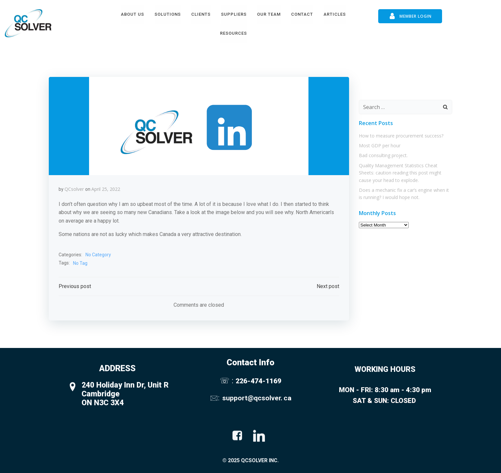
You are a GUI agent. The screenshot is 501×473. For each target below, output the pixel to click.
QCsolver (74, 189)
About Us (132, 14)
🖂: (215, 398)
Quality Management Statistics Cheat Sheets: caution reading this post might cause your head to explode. (400, 172)
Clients (201, 14)
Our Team (269, 14)
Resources (233, 33)
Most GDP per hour (379, 145)
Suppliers (234, 14)
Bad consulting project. (383, 155)
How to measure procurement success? (401, 136)
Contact (302, 14)
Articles (335, 14)
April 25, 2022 (105, 189)
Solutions (168, 14)
